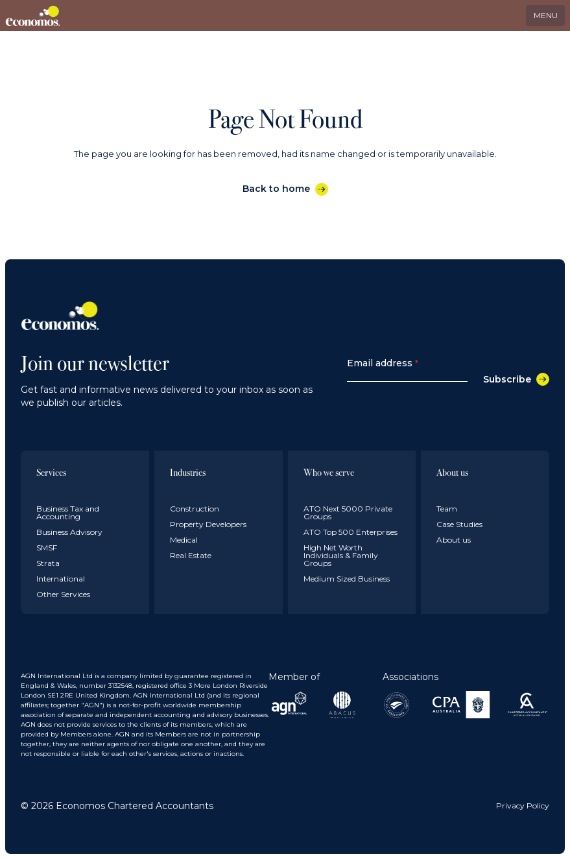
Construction (194, 508)
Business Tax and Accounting (67, 512)
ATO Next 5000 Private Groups (347, 512)
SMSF (46, 547)
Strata (48, 563)
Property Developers (208, 524)
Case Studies (459, 524)
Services (51, 472)
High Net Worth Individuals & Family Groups (340, 555)
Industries (188, 472)
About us (452, 472)
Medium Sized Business (346, 578)
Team (446, 508)
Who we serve (328, 472)
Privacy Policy (522, 805)
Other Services (63, 594)
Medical (184, 540)
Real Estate (190, 555)
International (60, 578)
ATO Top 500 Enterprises (350, 532)
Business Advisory (69, 532)
